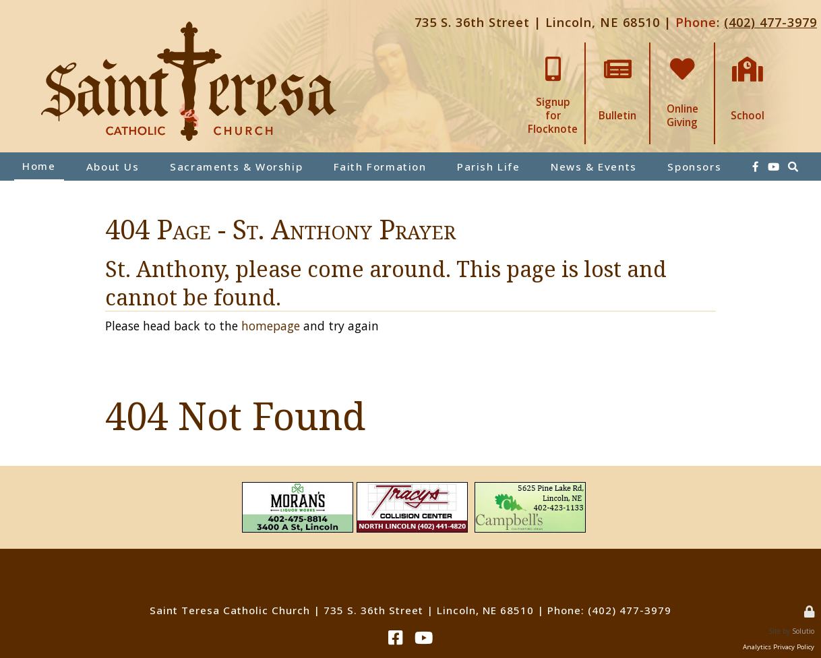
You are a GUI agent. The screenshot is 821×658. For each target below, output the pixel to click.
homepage (270, 326)
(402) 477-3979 (770, 21)
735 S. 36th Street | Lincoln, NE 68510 (537, 21)
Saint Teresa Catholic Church (230, 610)
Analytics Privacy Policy (778, 646)
